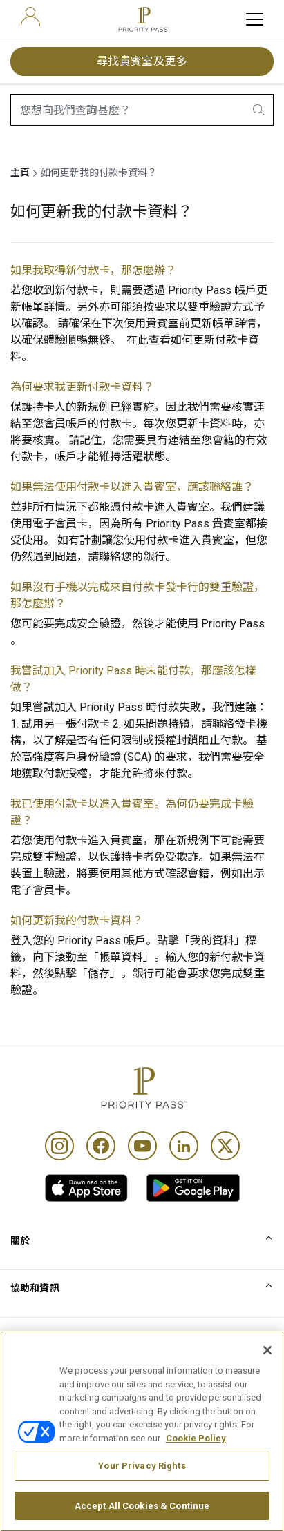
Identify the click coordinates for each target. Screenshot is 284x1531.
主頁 (20, 172)
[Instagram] (59, 1145)
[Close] (267, 1374)
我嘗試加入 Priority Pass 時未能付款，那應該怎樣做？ (133, 679)
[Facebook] (100, 1145)
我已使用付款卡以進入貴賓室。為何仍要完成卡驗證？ (132, 812)
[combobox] (142, 110)
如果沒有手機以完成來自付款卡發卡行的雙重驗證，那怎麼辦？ (137, 595)
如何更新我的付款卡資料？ (76, 920)
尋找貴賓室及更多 (142, 61)
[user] (30, 16)
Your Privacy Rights (141, 1490)
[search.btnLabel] (260, 110)
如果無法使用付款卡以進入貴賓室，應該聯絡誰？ (132, 487)
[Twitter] (225, 1145)
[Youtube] (142, 1145)
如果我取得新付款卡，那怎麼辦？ (93, 270)
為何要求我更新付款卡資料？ (82, 386)
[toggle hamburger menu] (254, 19)
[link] (86, 1188)
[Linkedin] (183, 1145)
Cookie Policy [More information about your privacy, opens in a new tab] (196, 1461)
